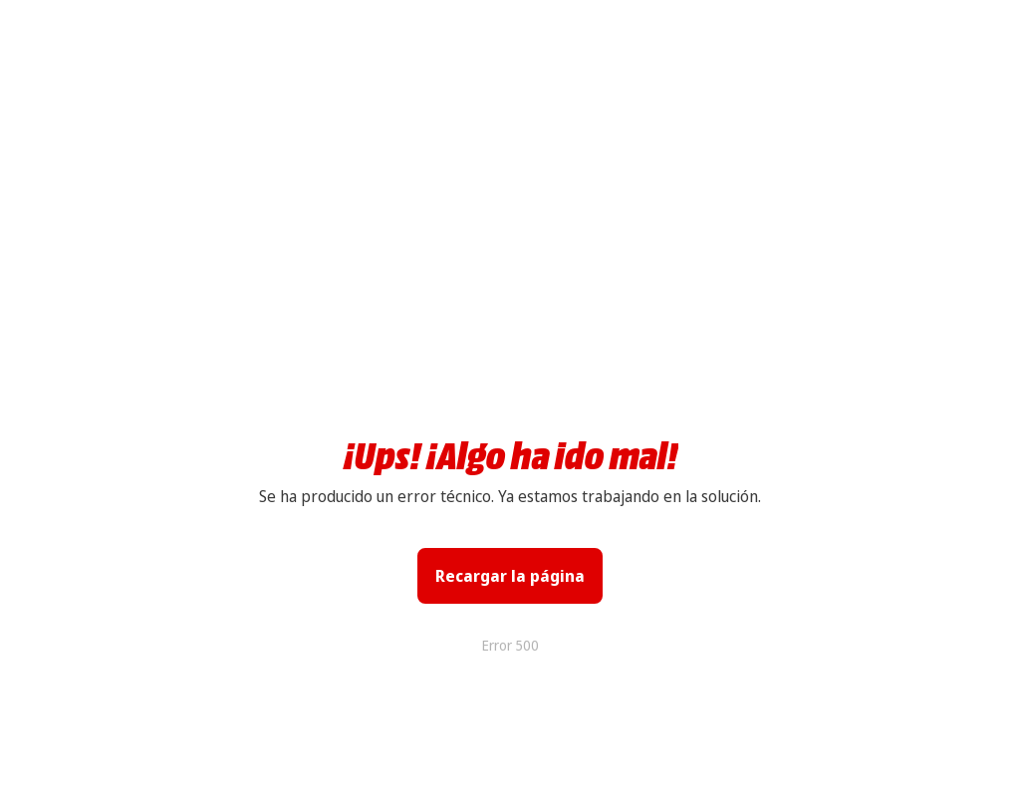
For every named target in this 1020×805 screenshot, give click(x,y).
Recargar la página (510, 576)
